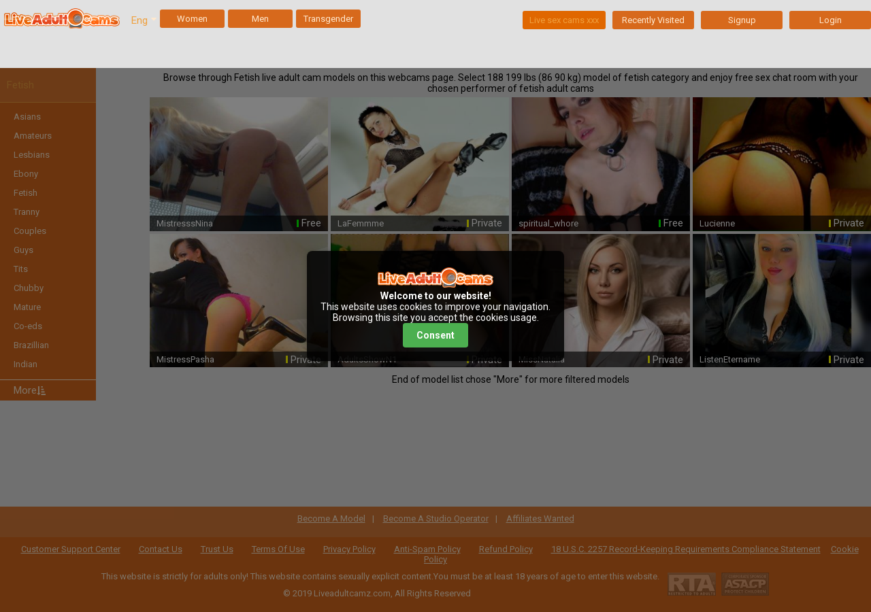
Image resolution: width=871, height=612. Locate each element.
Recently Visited (653, 20)
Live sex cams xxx (564, 20)
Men (260, 19)
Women (192, 19)
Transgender (328, 19)
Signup (742, 20)
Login (830, 20)
